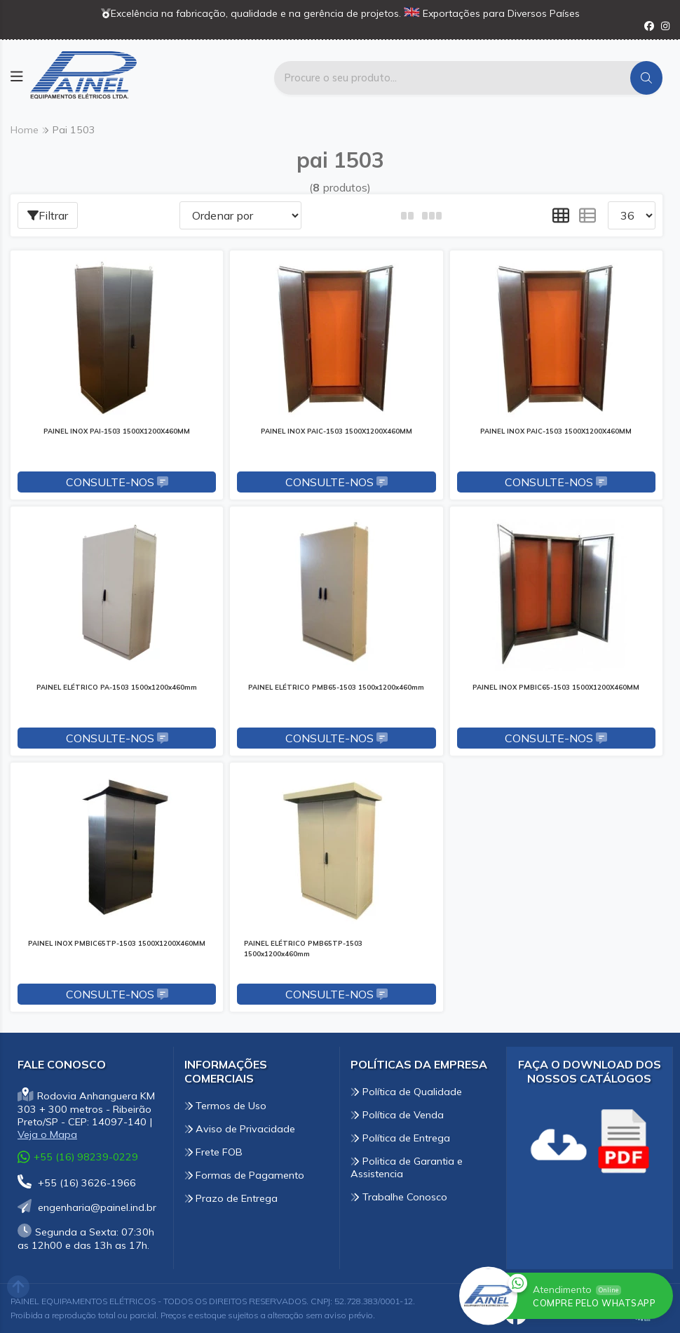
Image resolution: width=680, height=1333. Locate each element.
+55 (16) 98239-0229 (78, 1156)
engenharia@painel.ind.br (87, 1207)
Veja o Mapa (47, 1134)
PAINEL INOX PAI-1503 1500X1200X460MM (116, 431)
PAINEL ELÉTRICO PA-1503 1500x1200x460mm (116, 687)
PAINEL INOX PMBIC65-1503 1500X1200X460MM (555, 687)
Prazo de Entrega (231, 1198)
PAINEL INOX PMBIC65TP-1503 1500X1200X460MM (116, 943)
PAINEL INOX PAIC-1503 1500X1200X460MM (336, 431)
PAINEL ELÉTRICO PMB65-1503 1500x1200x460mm (336, 687)
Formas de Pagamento (244, 1175)
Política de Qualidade (406, 1091)
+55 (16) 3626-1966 (77, 1183)
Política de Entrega (400, 1138)
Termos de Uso (225, 1105)
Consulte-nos (117, 482)
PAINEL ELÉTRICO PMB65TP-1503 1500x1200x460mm (303, 948)
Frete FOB (213, 1152)
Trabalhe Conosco (399, 1197)
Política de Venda (397, 1114)
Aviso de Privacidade (240, 1129)
